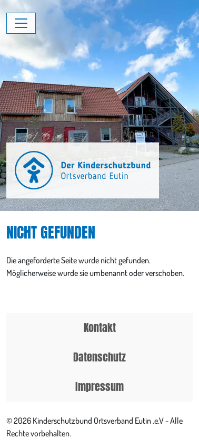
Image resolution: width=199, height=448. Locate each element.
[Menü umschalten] (21, 23)
